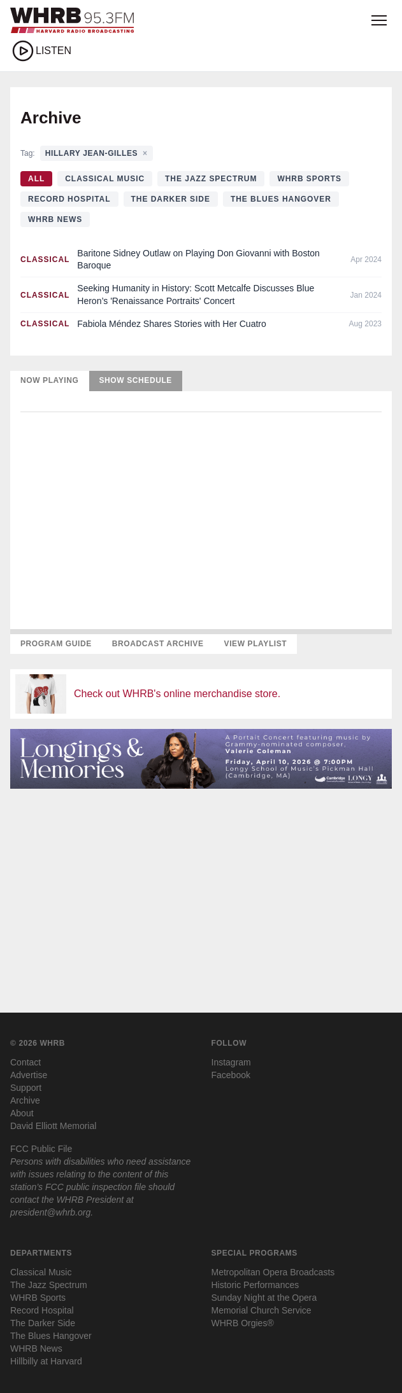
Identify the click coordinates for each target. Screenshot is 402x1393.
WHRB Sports (309, 178)
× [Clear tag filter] (145, 153)
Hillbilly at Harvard (46, 1361)
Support (25, 1088)
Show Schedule (135, 380)
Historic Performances (255, 1285)
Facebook (231, 1075)
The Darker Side (170, 199)
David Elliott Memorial (53, 1126)
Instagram (231, 1062)
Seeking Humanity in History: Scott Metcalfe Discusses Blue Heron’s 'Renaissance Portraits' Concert (195, 294)
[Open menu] (379, 20)
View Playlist (255, 643)
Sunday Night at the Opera (264, 1298)
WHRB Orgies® (243, 1323)
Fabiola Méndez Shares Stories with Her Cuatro (171, 324)
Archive (25, 1100)
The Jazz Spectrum (211, 178)
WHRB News (55, 219)
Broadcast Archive (158, 643)
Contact (25, 1062)
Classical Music (105, 178)
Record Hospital (69, 199)
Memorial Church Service (262, 1310)
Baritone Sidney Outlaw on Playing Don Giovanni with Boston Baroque (198, 259)
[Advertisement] (201, 888)
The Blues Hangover (281, 199)
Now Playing (49, 380)
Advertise (28, 1075)
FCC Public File (41, 1149)
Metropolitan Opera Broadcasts (273, 1272)
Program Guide (56, 643)
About (22, 1113)
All (36, 178)
